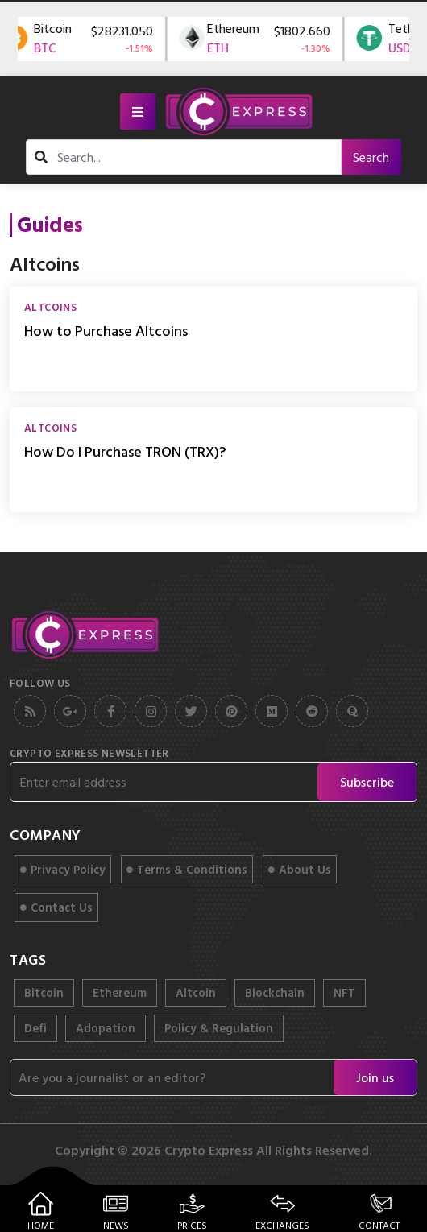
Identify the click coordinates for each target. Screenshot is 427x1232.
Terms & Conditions (186, 869)
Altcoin (196, 992)
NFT (344, 992)
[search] (195, 157)
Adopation (105, 1027)
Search (371, 157)
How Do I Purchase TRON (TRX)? (125, 451)
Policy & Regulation (218, 1027)
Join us (375, 1077)
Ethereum (120, 992)
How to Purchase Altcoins (106, 330)
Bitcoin (44, 992)
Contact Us (56, 907)
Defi (35, 1027)
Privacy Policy (63, 869)
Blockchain (275, 992)
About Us (299, 869)
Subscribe (367, 782)
